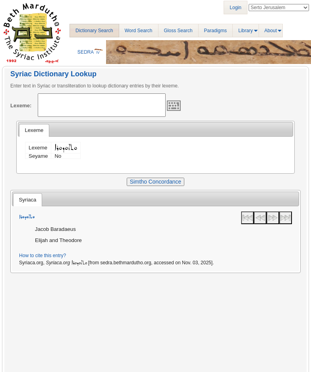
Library (245, 30)
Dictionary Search (94, 30)
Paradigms (215, 30)
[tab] (34, 130)
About (271, 30)
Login (235, 7)
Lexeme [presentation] (34, 130)
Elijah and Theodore (58, 240)
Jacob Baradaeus (55, 229)
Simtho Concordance (155, 181)
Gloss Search (178, 30)
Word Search (139, 30)
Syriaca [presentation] (27, 200)
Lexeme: (21, 105)
